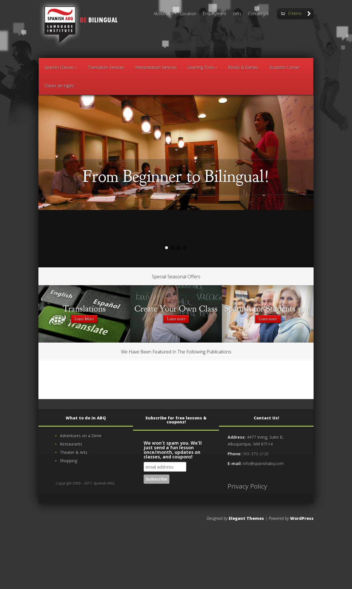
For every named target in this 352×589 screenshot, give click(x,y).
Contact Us (258, 14)
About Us (162, 14)
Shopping (68, 460)
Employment (214, 14)
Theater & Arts (73, 452)
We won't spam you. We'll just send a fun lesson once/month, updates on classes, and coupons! (173, 450)
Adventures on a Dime (80, 435)
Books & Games (243, 67)
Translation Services (106, 67)
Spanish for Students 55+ (267, 308)
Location (188, 14)
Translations (84, 308)
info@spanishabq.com (263, 463)
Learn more (176, 318)
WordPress (302, 518)
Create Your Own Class (176, 308)
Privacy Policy (247, 486)
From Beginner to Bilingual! (176, 176)
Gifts (237, 14)
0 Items (295, 13)
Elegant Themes (246, 518)
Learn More (84, 318)
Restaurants (71, 444)
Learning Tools (201, 67)
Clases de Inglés (59, 85)
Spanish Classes (59, 67)
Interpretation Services (156, 67)
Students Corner (284, 67)
